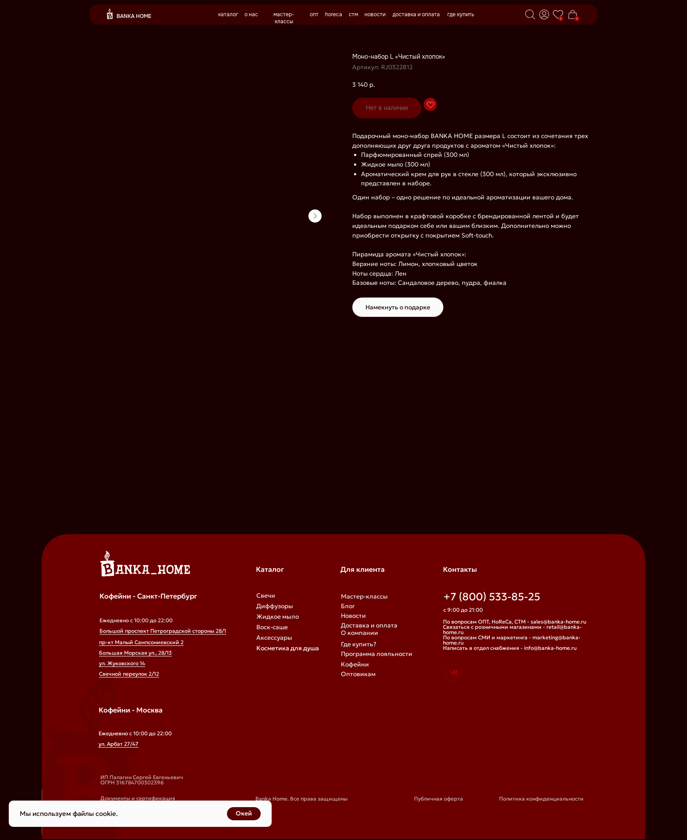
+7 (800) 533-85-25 (491, 596)
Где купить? (358, 644)
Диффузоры (274, 606)
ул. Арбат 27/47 (118, 744)
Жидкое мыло (277, 616)
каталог (228, 14)
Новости (353, 616)
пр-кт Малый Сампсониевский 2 (141, 642)
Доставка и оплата (369, 625)
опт (314, 14)
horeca (333, 14)
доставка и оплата (416, 14)
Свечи (265, 595)
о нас (251, 14)
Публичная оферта (438, 798)
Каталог (270, 569)
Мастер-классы (364, 596)
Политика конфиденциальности (541, 798)
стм (353, 14)
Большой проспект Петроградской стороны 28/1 (162, 630)
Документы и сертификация (137, 798)
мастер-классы (283, 18)
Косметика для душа (287, 648)
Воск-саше (272, 627)
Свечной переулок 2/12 (129, 673)
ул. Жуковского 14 (122, 663)
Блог (348, 606)
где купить (460, 14)
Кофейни (355, 664)
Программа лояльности (376, 654)
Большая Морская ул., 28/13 (135, 652)
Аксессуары (274, 638)
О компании (359, 633)
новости (375, 14)
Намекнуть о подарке (397, 307)
